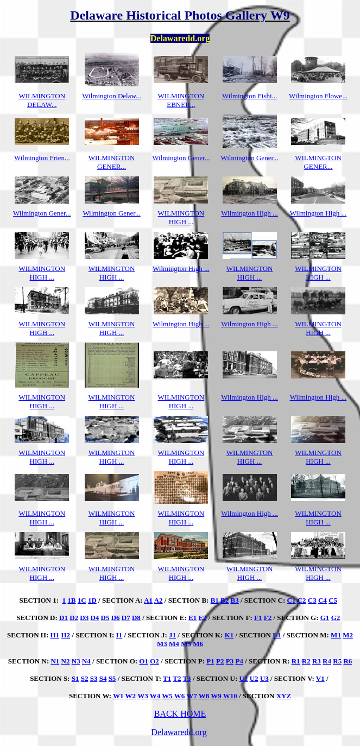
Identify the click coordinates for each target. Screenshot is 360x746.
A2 (158, 600)
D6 (115, 618)
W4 (155, 696)
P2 (220, 661)
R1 (296, 661)
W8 (204, 696)
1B (71, 600)
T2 (177, 678)
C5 (333, 600)
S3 (94, 678)
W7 (191, 696)
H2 (65, 635)
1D (92, 600)
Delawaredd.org (178, 732)
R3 (316, 661)
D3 (84, 618)
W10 (230, 696)
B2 (224, 600)
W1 (118, 696)
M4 (174, 644)
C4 (322, 600)
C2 (302, 600)
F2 (267, 618)
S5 (112, 678)
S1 (75, 678)
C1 (291, 600)
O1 (143, 661)
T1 (167, 678)
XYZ (283, 696)
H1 (55, 635)
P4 (239, 661)
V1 (320, 678)
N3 (76, 661)
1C (82, 600)
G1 (325, 618)
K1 (229, 635)
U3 (264, 678)
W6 (179, 696)
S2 (85, 678)
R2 (306, 661)
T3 (186, 678)
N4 (86, 661)
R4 (327, 661)
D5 (105, 618)
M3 (162, 644)
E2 (202, 618)
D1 (63, 618)
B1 (215, 600)
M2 (348, 635)
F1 (258, 618)
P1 (210, 661)
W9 (216, 696)
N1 (54, 661)
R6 (347, 661)
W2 (130, 696)
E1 (192, 618)
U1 (243, 678)
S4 (103, 678)
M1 (336, 635)
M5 (186, 644)
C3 (312, 600)
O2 (154, 661)
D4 (94, 618)
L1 (277, 635)
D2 (74, 618)
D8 (136, 618)
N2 (65, 661)
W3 (142, 696)
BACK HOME (180, 713)
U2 (254, 678)
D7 (126, 618)
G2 (335, 618)
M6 (198, 644)
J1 (172, 635)
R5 (337, 661)
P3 (229, 661)
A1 (148, 600)
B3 (235, 600)
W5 (167, 696)
